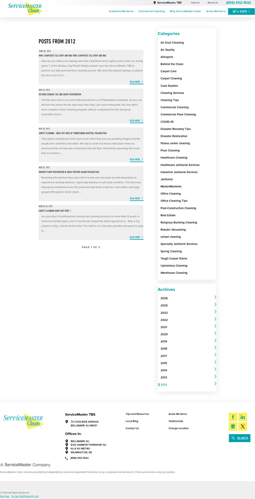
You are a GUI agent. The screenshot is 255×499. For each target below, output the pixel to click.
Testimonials (176, 421)
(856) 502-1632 (238, 3)
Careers (195, 2)
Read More (135, 82)
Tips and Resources (137, 414)
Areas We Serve (215, 11)
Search (240, 438)
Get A (241, 11)
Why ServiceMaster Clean (185, 11)
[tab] (188, 298)
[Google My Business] (233, 426)
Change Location (179, 428)
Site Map (4, 496)
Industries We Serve (121, 11)
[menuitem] (121, 12)
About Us (213, 2)
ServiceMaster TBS (167, 2)
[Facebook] (233, 417)
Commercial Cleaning (151, 11)
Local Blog (132, 421)
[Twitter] (242, 426)
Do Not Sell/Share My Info (25, 496)
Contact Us (132, 428)
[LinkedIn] (242, 417)
